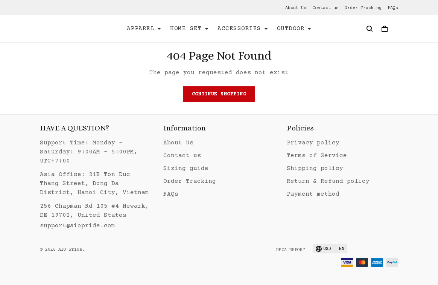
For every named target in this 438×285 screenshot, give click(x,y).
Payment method (313, 194)
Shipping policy (315, 168)
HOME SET (189, 28)
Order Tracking (363, 8)
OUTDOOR (294, 28)
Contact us (325, 8)
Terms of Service (317, 155)
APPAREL (144, 28)
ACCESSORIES (242, 28)
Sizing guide (185, 168)
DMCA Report (290, 250)
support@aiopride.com (77, 225)
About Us (295, 8)
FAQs (393, 8)
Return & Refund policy (328, 181)
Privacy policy (313, 142)
